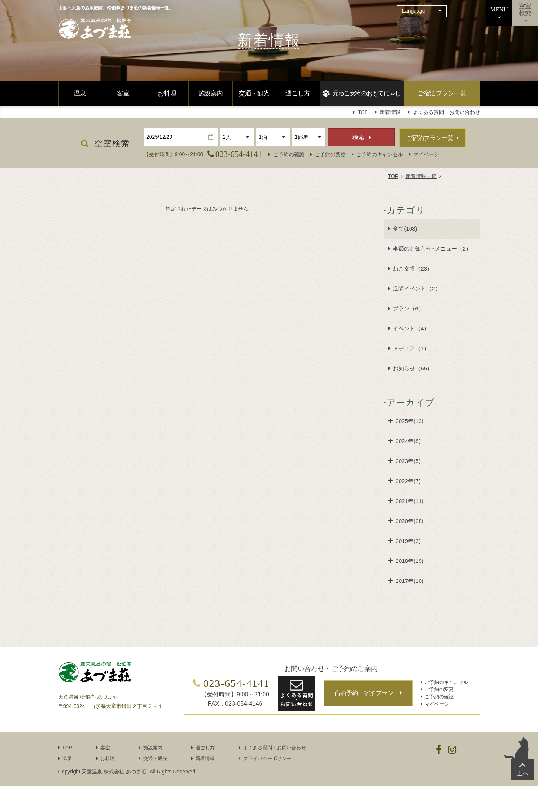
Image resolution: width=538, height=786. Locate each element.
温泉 (80, 93)
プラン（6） (408, 308)
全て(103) (405, 228)
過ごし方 (297, 93)
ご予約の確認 (288, 154)
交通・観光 (254, 93)
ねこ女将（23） (412, 268)
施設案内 (210, 93)
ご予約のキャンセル (379, 154)
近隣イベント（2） (416, 288)
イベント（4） (411, 328)
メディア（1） (411, 348)
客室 (123, 93)
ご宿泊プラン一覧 (441, 93)
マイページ (426, 154)
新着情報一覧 (421, 176)
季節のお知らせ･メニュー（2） (432, 248)
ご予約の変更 (330, 154)
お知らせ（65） (412, 368)
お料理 (167, 93)
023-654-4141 (238, 154)
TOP (393, 176)
